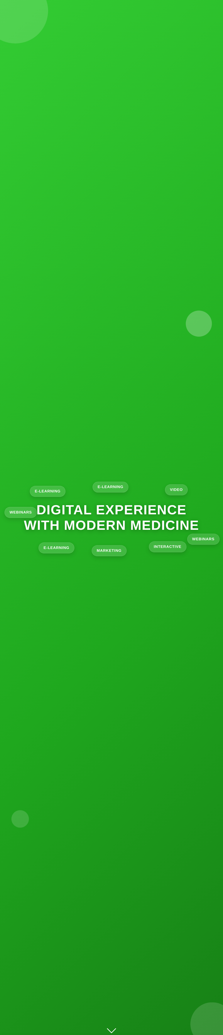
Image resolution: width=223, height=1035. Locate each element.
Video (178, 490)
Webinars (205, 540)
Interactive (167, 548)
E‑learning (111, 487)
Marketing (111, 551)
